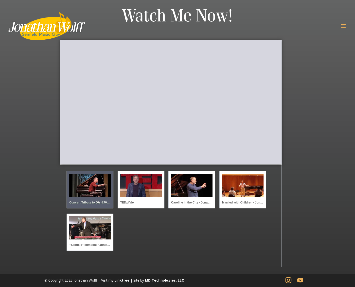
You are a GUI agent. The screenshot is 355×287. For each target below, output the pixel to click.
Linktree (121, 280)
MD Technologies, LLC (164, 280)
